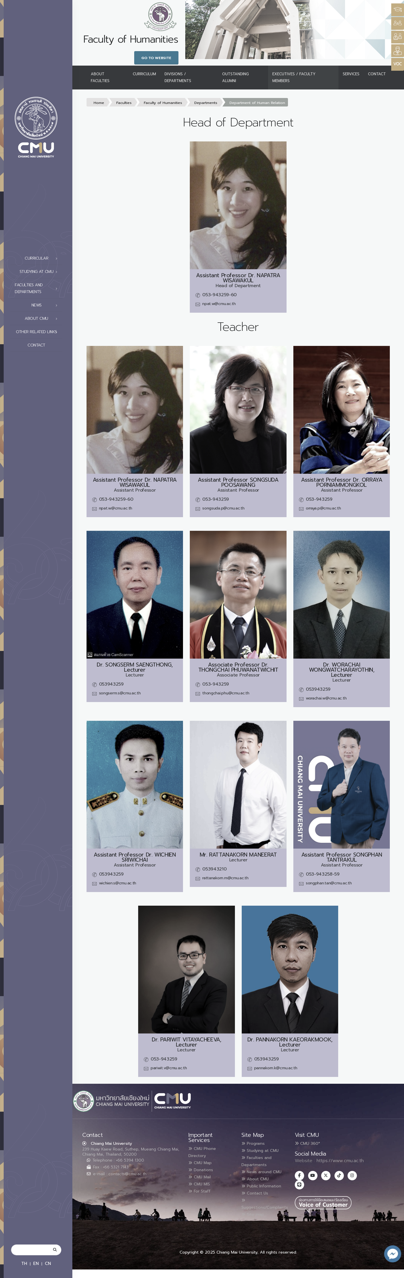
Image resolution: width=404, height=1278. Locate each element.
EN (36, 1263)
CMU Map (202, 1162)
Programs (255, 1143)
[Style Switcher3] (397, 9)
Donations (202, 1169)
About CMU (42, 318)
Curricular (42, 258)
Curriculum (144, 74)
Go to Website (156, 57)
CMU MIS (201, 1182)
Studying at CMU (40, 272)
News (46, 305)
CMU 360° (307, 1143)
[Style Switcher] (397, 23)
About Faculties (100, 77)
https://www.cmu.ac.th (340, 1160)
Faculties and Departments (37, 288)
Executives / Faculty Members (293, 77)
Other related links (38, 332)
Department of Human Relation (257, 102)
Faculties (124, 102)
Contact (44, 345)
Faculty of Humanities (163, 102)
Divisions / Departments (178, 77)
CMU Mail (201, 1175)
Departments (205, 102)
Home (99, 102)
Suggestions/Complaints (268, 1215)
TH (24, 1263)
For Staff (201, 1189)
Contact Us (257, 1204)
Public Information (254, 1194)
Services (351, 74)
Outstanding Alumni (235, 77)
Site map (254, 1225)
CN (48, 1263)
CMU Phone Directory (204, 1152)
